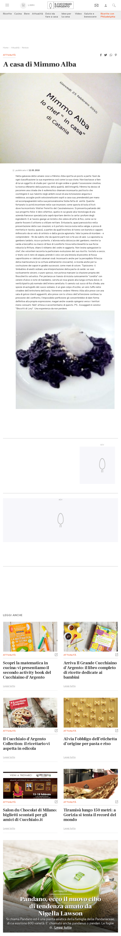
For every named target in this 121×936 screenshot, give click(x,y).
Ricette (7, 13)
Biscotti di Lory (24, 308)
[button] (101, 55)
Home (6, 47)
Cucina (18, 13)
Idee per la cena (66, 15)
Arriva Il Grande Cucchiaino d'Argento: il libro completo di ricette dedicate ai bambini (90, 670)
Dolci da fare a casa (51, 15)
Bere (27, 13)
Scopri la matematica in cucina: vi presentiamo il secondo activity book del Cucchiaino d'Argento (27, 670)
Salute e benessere (90, 15)
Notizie (25, 47)
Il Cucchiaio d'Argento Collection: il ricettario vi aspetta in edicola (26, 743)
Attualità (37, 13)
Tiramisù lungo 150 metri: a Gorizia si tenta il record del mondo (89, 814)
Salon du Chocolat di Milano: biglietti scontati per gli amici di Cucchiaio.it (30, 814)
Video (78, 13)
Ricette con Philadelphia (108, 15)
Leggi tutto (9, 686)
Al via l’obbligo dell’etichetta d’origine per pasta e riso (90, 741)
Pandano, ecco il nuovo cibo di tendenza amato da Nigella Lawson (60, 906)
